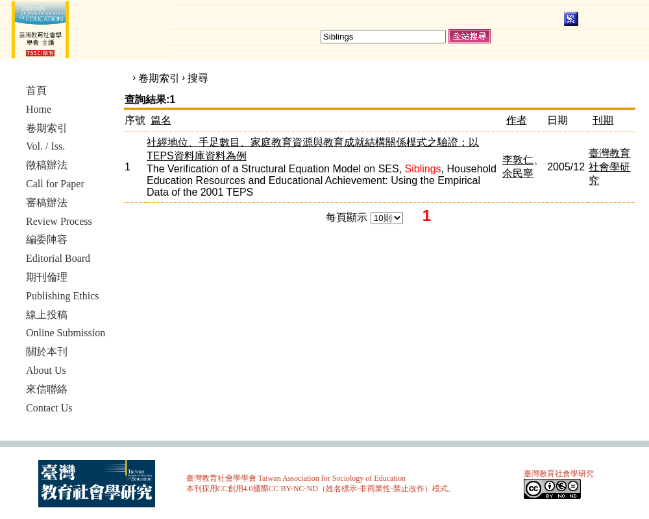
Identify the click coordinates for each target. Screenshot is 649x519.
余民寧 (517, 173)
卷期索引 (159, 78)
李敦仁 (517, 159)
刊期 (603, 120)
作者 (516, 120)
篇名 (161, 120)
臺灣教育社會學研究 (609, 167)
